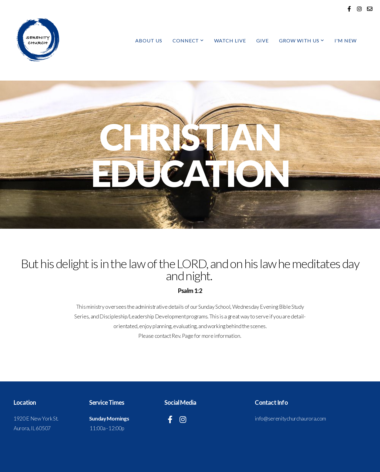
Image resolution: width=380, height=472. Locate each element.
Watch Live (230, 40)
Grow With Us (301, 40)
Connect (188, 40)
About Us (148, 40)
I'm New (346, 40)
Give (262, 40)
